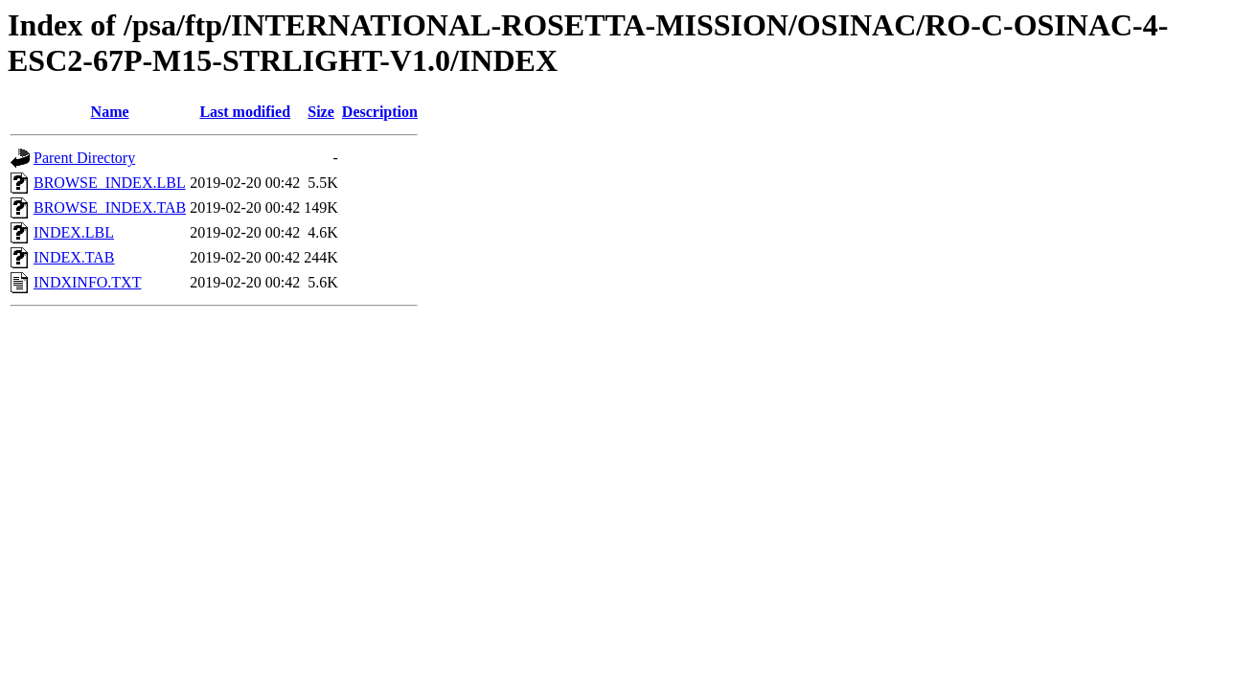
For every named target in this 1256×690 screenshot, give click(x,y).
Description (380, 112)
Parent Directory (84, 158)
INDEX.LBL (74, 232)
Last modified (244, 112)
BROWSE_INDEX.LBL (110, 182)
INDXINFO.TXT (87, 282)
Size (321, 112)
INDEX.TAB (74, 257)
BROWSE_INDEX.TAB (110, 207)
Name (110, 112)
